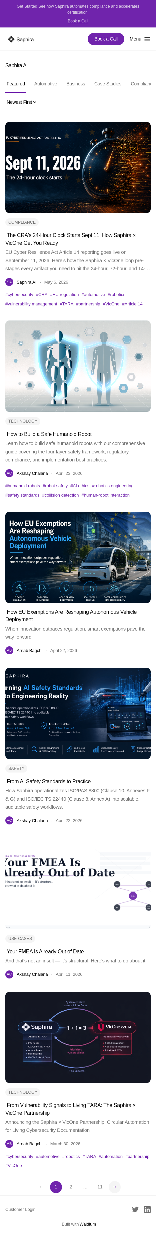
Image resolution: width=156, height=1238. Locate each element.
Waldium (87, 1224)
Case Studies (107, 83)
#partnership (88, 303)
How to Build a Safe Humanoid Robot (49, 434)
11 (99, 1186)
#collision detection (60, 495)
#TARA (66, 303)
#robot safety (55, 485)
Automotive (45, 83)
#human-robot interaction (105, 495)
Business (75, 83)
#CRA (42, 294)
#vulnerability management (31, 303)
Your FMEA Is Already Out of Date (45, 951)
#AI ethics (79, 485)
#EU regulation (64, 294)
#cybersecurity (19, 294)
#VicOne (111, 303)
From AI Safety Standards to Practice (49, 781)
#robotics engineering (112, 485)
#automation (111, 1156)
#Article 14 (132, 303)
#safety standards (22, 495)
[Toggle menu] (140, 39)
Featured (16, 83)
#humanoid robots (22, 485)
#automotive (93, 294)
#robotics (116, 294)
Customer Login (20, 1209)
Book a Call (78, 21)
